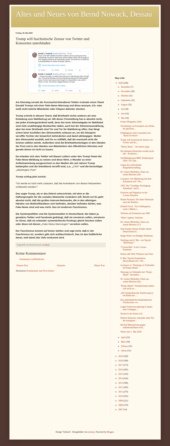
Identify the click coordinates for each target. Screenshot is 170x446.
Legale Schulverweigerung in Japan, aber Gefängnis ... (136, 308)
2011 (120, 392)
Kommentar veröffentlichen (32, 259)
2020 (120, 83)
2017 (120, 365)
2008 (120, 405)
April (123, 337)
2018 (120, 360)
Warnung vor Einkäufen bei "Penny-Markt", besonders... (136, 273)
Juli (123, 109)
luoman (91, 432)
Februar (124, 346)
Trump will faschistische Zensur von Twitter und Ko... (136, 141)
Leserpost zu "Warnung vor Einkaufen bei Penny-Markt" (137, 266)
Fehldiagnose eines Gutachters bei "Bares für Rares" (135, 134)
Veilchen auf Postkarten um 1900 (135, 213)
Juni (123, 113)
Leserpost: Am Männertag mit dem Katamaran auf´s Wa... (135, 180)
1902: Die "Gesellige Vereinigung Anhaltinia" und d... (135, 187)
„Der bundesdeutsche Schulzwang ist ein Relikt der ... (136, 294)
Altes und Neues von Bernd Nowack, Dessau (84, 14)
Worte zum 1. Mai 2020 (130, 332)
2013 (120, 383)
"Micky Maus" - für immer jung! (134, 147)
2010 (120, 396)
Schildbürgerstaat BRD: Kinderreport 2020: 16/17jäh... (136, 159)
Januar (124, 350)
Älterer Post (99, 265)
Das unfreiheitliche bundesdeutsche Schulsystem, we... (136, 301)
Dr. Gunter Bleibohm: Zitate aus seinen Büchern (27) (134, 223)
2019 (120, 356)
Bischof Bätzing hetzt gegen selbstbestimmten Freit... (132, 326)
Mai (123, 118)
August (124, 104)
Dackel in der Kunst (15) (131, 314)
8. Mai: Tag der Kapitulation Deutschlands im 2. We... (132, 259)
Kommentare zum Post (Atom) (40, 271)
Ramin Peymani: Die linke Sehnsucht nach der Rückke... (136, 200)
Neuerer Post (22, 265)
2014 (120, 378)
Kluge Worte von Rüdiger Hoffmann (136, 236)
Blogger (110, 432)
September (126, 100)
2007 (120, 409)
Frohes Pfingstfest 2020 (130, 122)
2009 (120, 401)
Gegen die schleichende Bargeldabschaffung (130, 166)
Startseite (61, 265)
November (126, 91)
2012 (120, 387)
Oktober (125, 96)
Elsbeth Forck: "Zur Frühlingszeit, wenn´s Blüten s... (135, 207)
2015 (120, 374)
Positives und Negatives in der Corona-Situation (133, 193)
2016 (120, 369)
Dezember (126, 87)
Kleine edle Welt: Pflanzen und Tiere (136, 254)
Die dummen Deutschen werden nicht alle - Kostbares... (137, 152)
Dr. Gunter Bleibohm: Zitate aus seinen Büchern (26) (134, 280)
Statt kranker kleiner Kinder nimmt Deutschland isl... (135, 230)
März (123, 342)
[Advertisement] (134, 51)
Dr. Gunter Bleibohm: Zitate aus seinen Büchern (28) (134, 173)
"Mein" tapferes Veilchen (131, 218)
